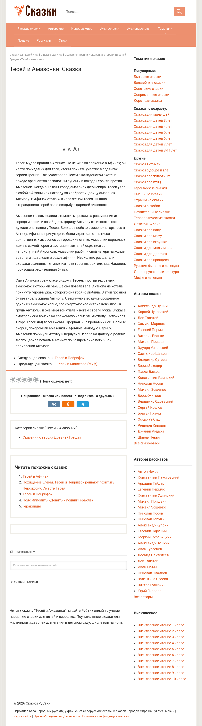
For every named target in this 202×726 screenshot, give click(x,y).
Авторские (55, 28)
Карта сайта (22, 716)
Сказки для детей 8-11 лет (155, 150)
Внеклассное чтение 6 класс (161, 655)
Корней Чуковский (153, 312)
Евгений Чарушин (152, 531)
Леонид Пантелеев (153, 555)
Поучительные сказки (152, 212)
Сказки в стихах (147, 164)
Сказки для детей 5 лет (153, 132)
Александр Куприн (153, 525)
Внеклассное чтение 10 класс (162, 679)
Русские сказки (29, 28)
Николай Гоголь (151, 519)
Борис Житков (149, 395)
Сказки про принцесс (151, 260)
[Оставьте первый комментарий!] (68, 565)
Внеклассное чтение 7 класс (161, 661)
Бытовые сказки (147, 77)
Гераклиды (32, 506)
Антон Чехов (148, 471)
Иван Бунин (147, 567)
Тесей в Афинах (35, 476)
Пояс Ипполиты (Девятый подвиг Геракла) (58, 500)
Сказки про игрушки (150, 242)
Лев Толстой (148, 318)
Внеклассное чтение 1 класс (161, 625)
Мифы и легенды (148, 278)
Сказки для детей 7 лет (153, 144)
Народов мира (81, 28)
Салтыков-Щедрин (153, 353)
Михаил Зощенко (152, 389)
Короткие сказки (148, 100)
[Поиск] (117, 11)
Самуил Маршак (151, 324)
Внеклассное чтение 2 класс (161, 631)
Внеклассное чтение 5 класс (161, 649)
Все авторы (143, 597)
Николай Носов (150, 383)
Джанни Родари (151, 431)
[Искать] (179, 11)
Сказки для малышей (151, 114)
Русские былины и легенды (156, 266)
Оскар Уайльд (149, 419)
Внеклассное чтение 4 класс (161, 643)
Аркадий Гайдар (151, 483)
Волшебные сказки (149, 82)
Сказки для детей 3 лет (153, 120)
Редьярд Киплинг (152, 425)
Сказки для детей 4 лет (153, 126)
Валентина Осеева (153, 579)
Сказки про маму (148, 236)
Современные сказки (151, 95)
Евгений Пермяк (151, 330)
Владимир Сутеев (152, 360)
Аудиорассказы (138, 28)
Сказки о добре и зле (151, 170)
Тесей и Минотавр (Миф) (77, 364)
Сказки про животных (152, 176)
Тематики (165, 28)
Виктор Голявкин (151, 585)
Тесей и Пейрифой (70, 358)
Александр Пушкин (154, 306)
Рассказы (44, 40)
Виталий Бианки (151, 336)
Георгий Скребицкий (155, 537)
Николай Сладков (152, 573)
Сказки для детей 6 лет (153, 138)
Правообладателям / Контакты (57, 716)
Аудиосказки (109, 28)
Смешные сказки (148, 194)
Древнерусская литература (156, 272)
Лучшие (23, 40)
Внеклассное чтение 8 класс (161, 667)
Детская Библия (147, 224)
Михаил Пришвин (152, 342)
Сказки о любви (147, 206)
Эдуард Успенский (153, 348)
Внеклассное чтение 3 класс (161, 637)
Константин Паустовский (158, 477)
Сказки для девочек (150, 254)
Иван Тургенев (150, 549)
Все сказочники (147, 443)
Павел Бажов (149, 371)
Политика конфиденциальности (105, 716)
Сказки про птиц (147, 182)
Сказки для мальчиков (153, 248)
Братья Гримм (149, 413)
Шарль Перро (149, 437)
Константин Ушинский (156, 377)
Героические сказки (150, 188)
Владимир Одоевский (155, 401)
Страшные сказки (149, 200)
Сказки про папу (147, 230)
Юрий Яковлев (149, 591)
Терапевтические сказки (154, 218)
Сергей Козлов (150, 407)
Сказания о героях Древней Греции (52, 437)
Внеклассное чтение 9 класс (161, 673)
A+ (76, 149)
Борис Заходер (150, 366)
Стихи (63, 40)
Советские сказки (148, 89)
